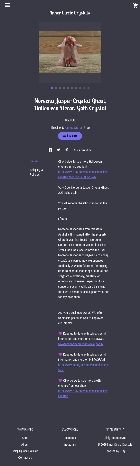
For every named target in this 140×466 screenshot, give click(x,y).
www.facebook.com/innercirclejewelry (80, 344)
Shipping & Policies (36, 171)
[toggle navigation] (7, 5)
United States (74, 127)
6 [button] (72, 88)
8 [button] (80, 88)
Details (36, 161)
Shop (25, 437)
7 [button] (76, 88)
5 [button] (68, 88)
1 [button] (52, 88)
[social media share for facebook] (51, 150)
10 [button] (88, 88)
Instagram (70, 444)
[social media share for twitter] (59, 150)
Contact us (25, 457)
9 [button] (84, 88)
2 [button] (56, 88)
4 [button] (64, 88)
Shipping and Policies (25, 451)
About (25, 444)
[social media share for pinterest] (67, 150)
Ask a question (82, 150)
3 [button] (60, 88)
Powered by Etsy (115, 451)
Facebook (70, 437)
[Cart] (135, 6)
